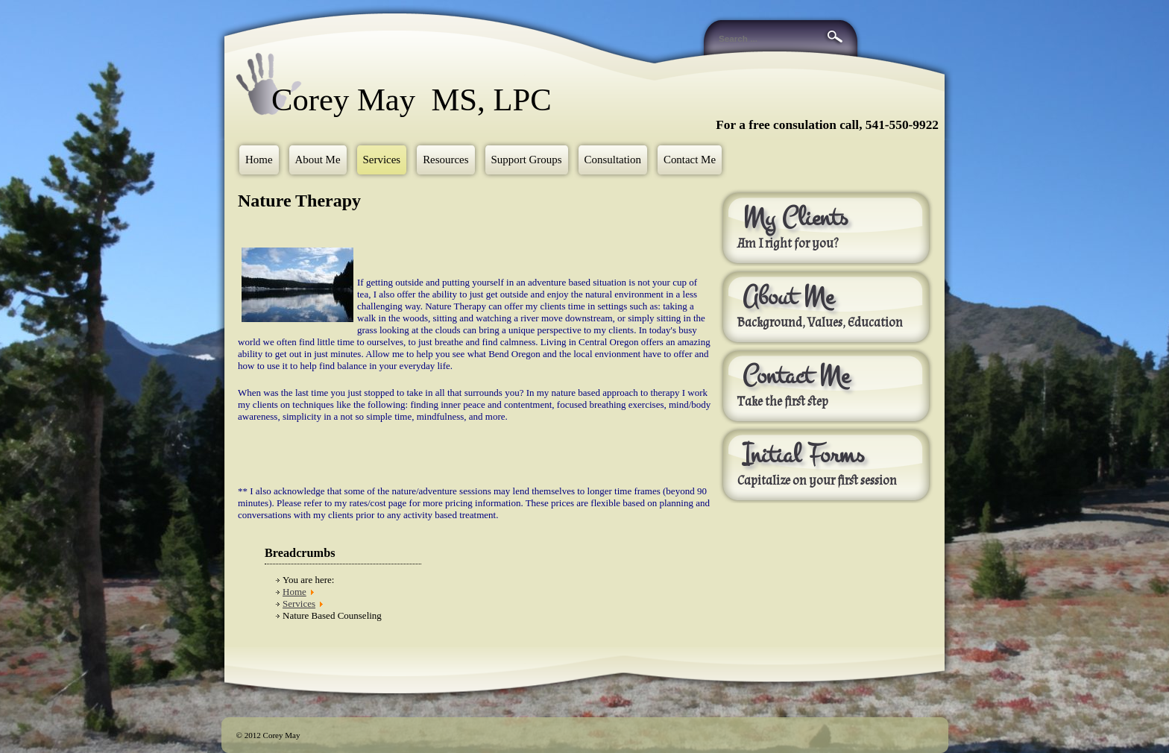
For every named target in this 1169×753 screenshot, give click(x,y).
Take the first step (782, 402)
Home (259, 160)
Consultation (612, 160)
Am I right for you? (787, 244)
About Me (318, 160)
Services (382, 160)
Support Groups (526, 160)
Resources (445, 160)
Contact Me (690, 160)
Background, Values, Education (820, 323)
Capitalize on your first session (818, 481)
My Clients (795, 218)
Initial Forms (803, 455)
